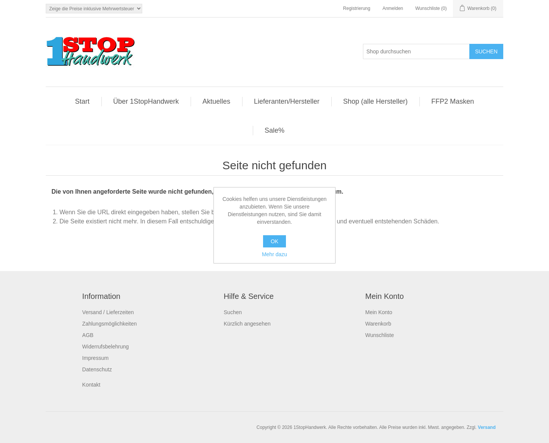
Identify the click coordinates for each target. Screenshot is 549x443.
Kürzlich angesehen (247, 324)
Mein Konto (378, 312)
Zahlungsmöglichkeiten (109, 324)
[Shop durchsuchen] (416, 51)
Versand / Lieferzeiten (108, 312)
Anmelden (392, 8)
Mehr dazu (274, 254)
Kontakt (91, 385)
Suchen (233, 312)
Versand (487, 427)
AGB (88, 335)
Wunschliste (379, 335)
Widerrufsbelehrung (105, 346)
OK (274, 241)
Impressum (95, 358)
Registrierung (356, 8)
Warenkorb (378, 324)
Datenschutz (97, 369)
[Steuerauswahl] (94, 8)
